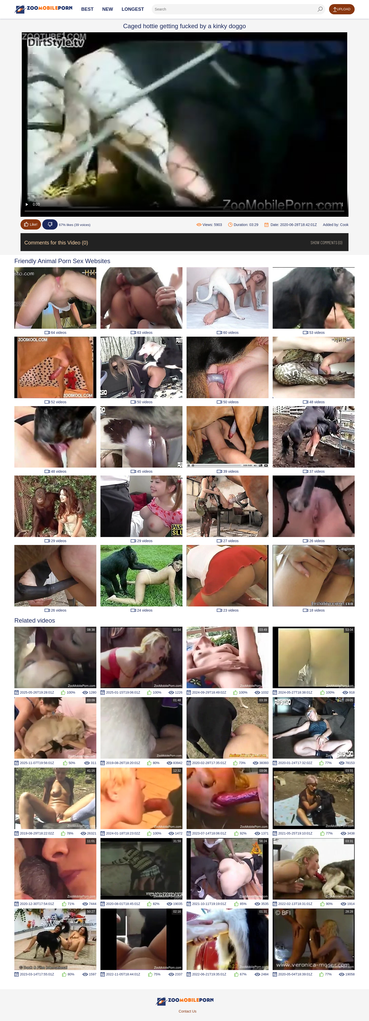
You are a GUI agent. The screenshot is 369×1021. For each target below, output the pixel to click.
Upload (341, 9)
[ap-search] (238, 9)
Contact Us (187, 1011)
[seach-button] (320, 9)
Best (87, 9)
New (107, 9)
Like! (30, 224)
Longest (133, 9)
